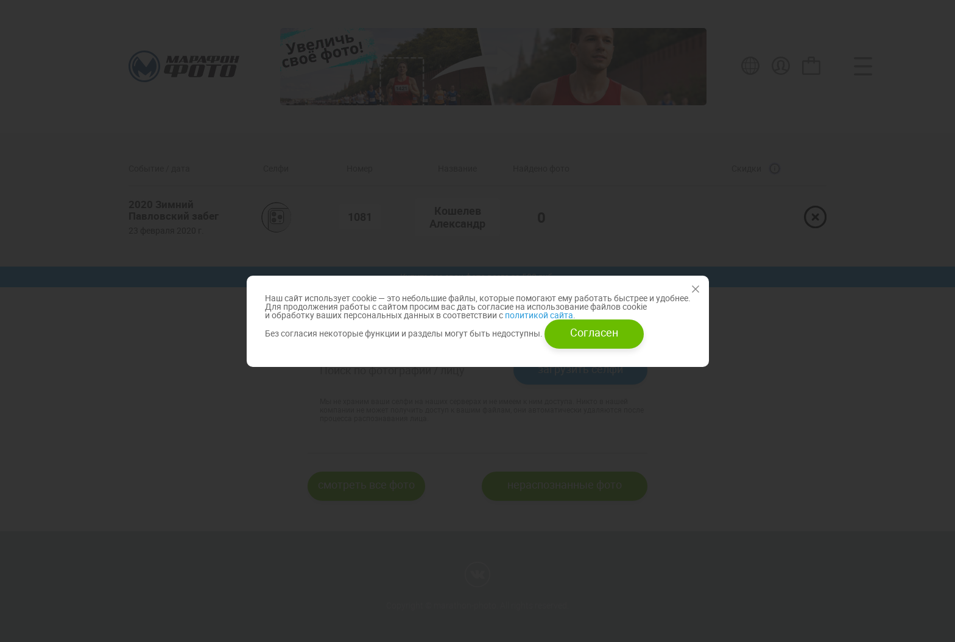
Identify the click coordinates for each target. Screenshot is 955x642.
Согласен (594, 332)
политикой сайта (538, 315)
